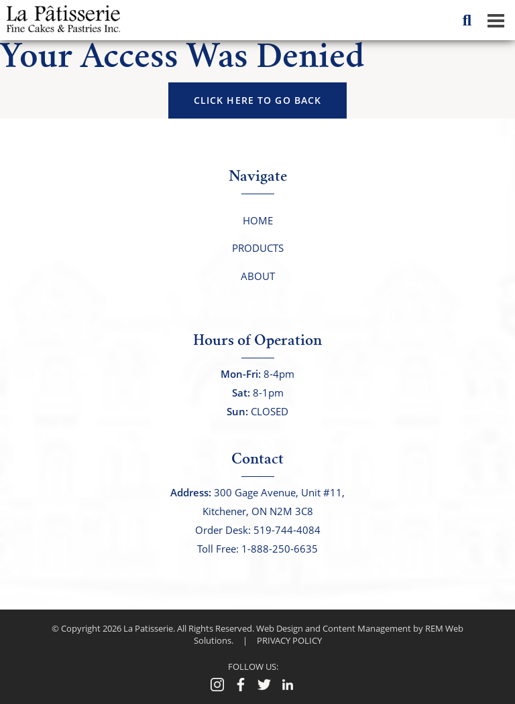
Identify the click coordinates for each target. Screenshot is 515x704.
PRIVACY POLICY (289, 640)
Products (258, 248)
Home (258, 220)
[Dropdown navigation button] (495, 20)
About (258, 276)
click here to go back (258, 100)
